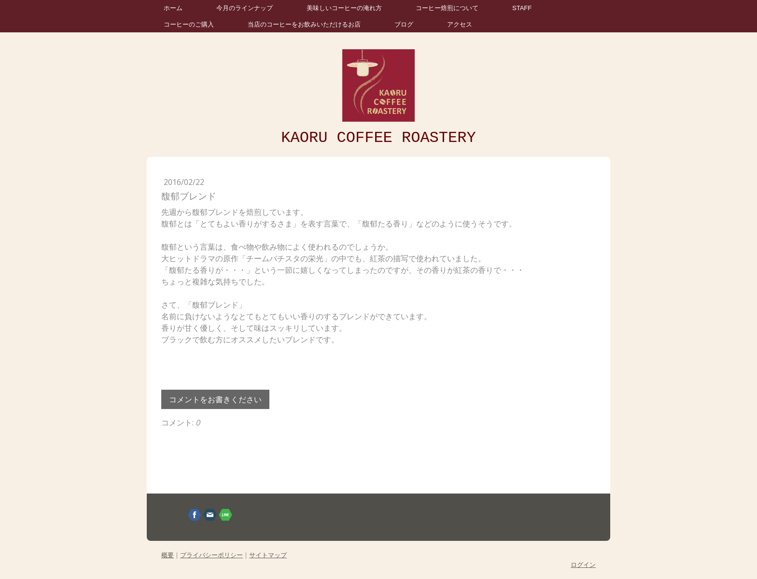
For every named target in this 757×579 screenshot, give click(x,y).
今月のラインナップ (244, 8)
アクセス (459, 24)
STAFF (522, 8)
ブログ (403, 24)
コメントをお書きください (215, 399)
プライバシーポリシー (211, 555)
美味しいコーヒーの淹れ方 (344, 8)
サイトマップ (268, 555)
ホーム (173, 8)
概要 (167, 555)
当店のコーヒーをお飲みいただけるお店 (304, 24)
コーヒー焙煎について (447, 8)
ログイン (583, 564)
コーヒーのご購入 (189, 24)
